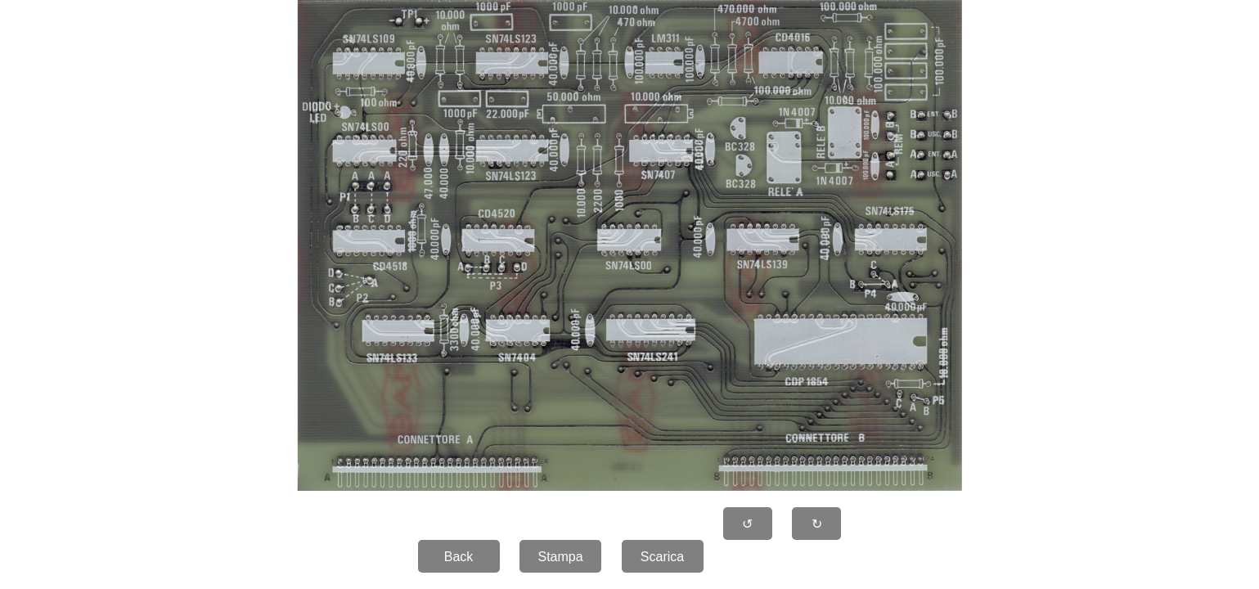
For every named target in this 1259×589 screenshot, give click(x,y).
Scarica (662, 557)
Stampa (559, 557)
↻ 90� (817, 528)
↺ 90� (748, 528)
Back (459, 557)
